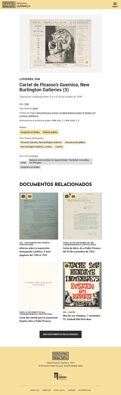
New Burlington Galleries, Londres (36, 146)
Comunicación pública (75, 142)
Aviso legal (59, 390)
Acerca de (34, 390)
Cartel (35, 108)
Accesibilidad (84, 390)
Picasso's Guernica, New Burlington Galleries (41, 142)
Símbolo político (50, 132)
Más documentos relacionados (60, 334)
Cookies (71, 390)
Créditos (46, 390)
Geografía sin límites (30, 132)
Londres (59, 146)
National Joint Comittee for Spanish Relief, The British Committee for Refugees (59, 161)
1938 (26, 104)
